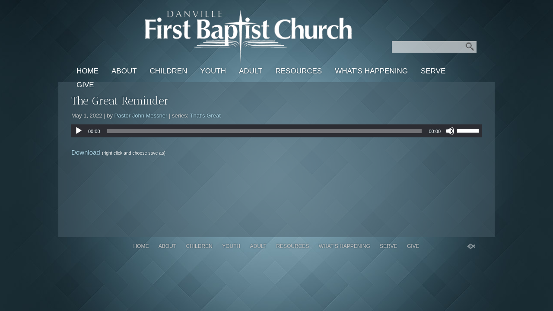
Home (87, 71)
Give (85, 85)
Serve (433, 71)
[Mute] (450, 131)
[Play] (78, 131)
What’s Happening (371, 71)
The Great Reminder (120, 101)
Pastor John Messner (141, 115)
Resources (298, 71)
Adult (250, 71)
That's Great (205, 115)
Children (169, 71)
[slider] (264, 131)
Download (85, 152)
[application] (276, 130)
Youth (213, 71)
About (124, 71)
